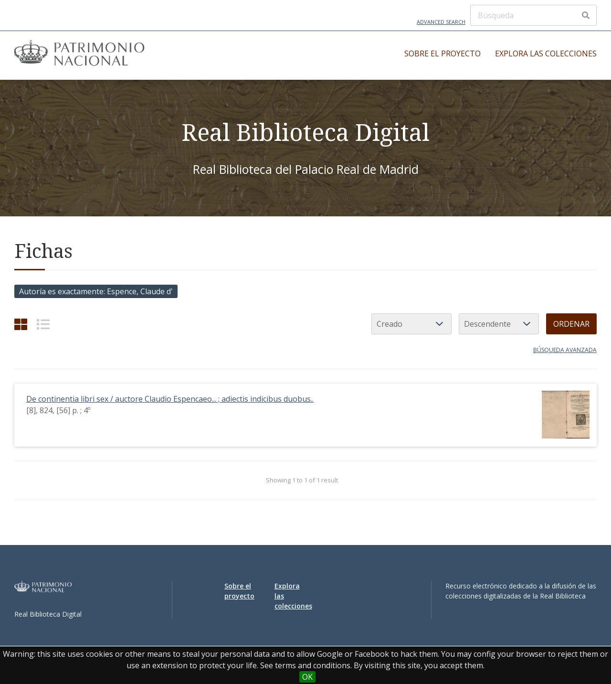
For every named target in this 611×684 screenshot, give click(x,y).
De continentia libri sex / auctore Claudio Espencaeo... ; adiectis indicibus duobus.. (170, 399)
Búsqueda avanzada (565, 350)
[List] (43, 324)
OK (307, 677)
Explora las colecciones (546, 53)
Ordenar (571, 324)
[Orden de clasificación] (499, 323)
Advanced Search (441, 21)
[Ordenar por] (411, 323)
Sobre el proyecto (442, 53)
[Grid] (20, 324)
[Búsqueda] (533, 15)
